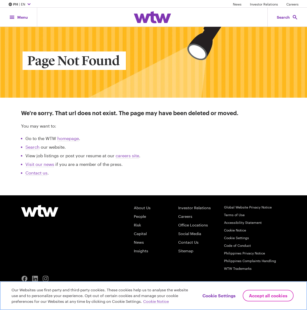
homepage (68, 138)
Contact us (36, 172)
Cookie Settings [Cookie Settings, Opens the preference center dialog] (219, 295)
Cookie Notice (235, 230)
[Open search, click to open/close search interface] (287, 17)
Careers (292, 4)
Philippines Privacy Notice (244, 253)
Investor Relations (264, 4)
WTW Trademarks (238, 268)
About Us (142, 207)
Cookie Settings (236, 238)
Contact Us (188, 242)
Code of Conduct (237, 245)
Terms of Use (234, 215)
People (140, 216)
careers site (127, 155)
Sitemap (185, 250)
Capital (140, 233)
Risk (137, 225)
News (237, 4)
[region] (153, 295)
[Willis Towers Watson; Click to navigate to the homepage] (152, 17)
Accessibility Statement (243, 222)
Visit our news (39, 164)
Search (32, 147)
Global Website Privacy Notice (248, 207)
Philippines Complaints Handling (250, 261)
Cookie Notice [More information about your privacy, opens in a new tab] (156, 301)
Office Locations (193, 225)
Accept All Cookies (268, 295)
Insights (141, 250)
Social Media (189, 233)
